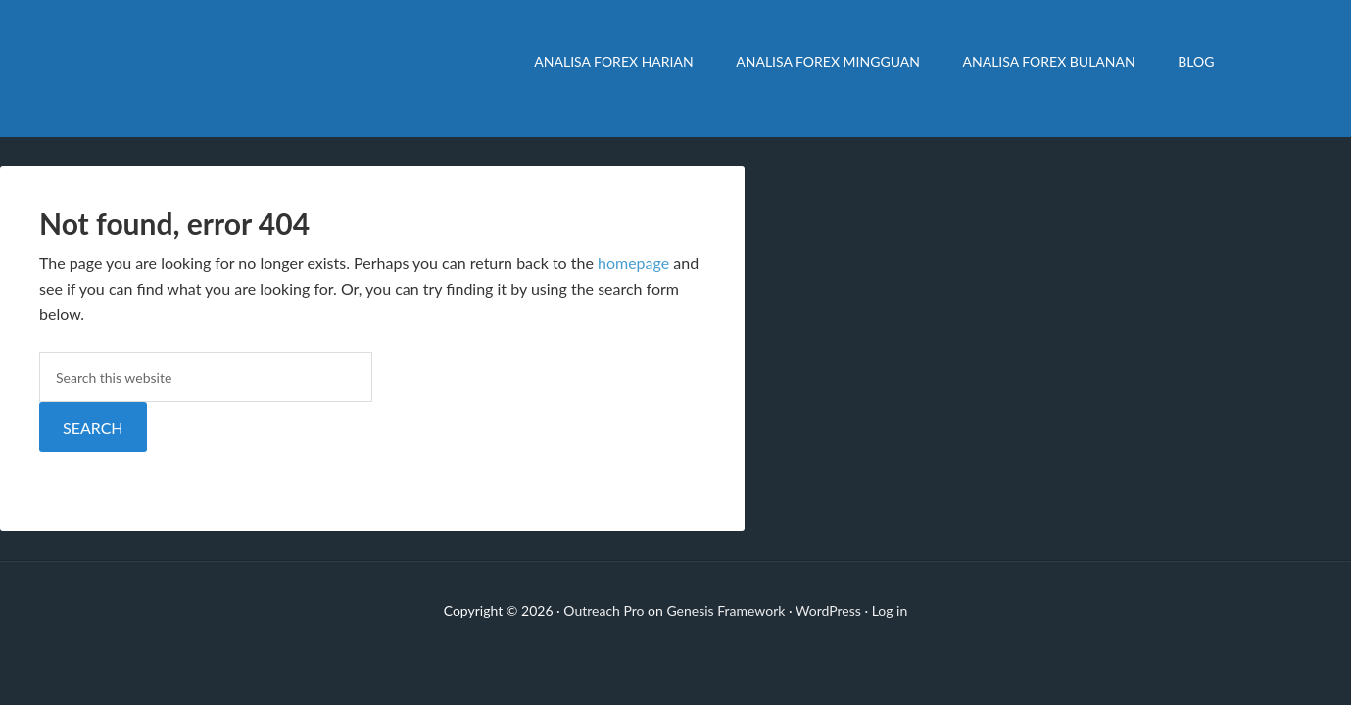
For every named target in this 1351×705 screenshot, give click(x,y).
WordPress (828, 610)
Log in (890, 610)
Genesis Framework (725, 610)
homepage (633, 263)
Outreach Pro (603, 610)
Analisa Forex (284, 69)
